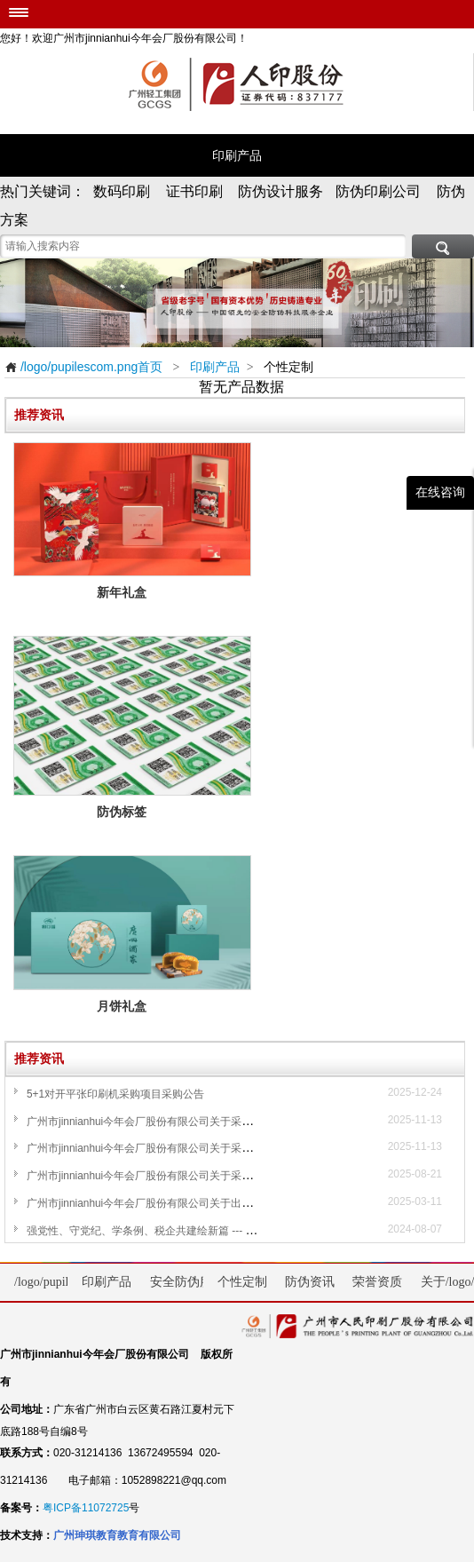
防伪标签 (133, 812)
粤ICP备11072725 (86, 1508)
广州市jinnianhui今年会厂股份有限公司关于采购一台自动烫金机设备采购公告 (209, 1176)
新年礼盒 (133, 592)
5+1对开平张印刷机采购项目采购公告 (115, 1094)
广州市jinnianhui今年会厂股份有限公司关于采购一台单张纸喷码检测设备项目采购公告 (230, 1148)
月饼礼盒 (133, 1006)
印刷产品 (237, 155)
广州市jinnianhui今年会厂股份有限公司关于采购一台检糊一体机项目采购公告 (209, 1121)
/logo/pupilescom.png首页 (83, 367)
